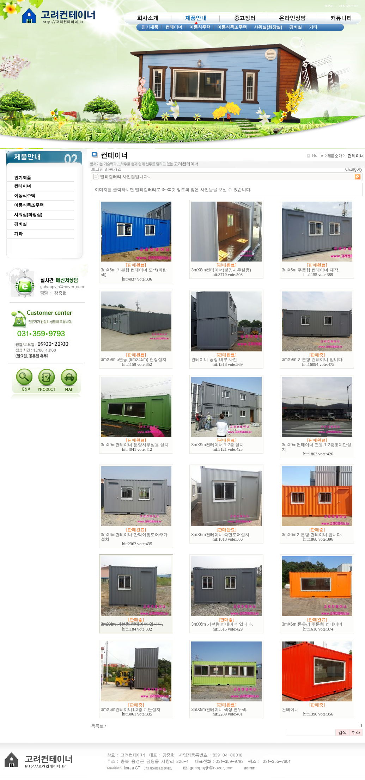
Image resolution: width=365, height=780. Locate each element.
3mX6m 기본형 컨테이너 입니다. (222, 624)
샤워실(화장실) (268, 27)
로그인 (97, 169)
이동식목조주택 (232, 27)
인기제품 (149, 27)
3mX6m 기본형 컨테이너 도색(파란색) (134, 272)
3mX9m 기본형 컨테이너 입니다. (312, 359)
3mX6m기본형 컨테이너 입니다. (312, 534)
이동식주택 (200, 27)
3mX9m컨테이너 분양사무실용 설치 (135, 444)
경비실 (295, 27)
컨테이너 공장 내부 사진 (214, 359)
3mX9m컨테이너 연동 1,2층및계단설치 (316, 447)
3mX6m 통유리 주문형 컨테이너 (312, 624)
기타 (313, 27)
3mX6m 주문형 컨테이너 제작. (310, 270)
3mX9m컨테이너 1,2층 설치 (217, 444)
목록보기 (99, 726)
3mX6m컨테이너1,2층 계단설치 (130, 709)
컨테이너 (173, 27)
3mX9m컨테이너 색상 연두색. (219, 709)
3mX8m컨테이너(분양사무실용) (221, 270)
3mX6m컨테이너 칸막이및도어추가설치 (134, 537)
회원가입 (113, 169)
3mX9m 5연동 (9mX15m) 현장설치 (133, 359)
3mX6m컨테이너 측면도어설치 (220, 534)
